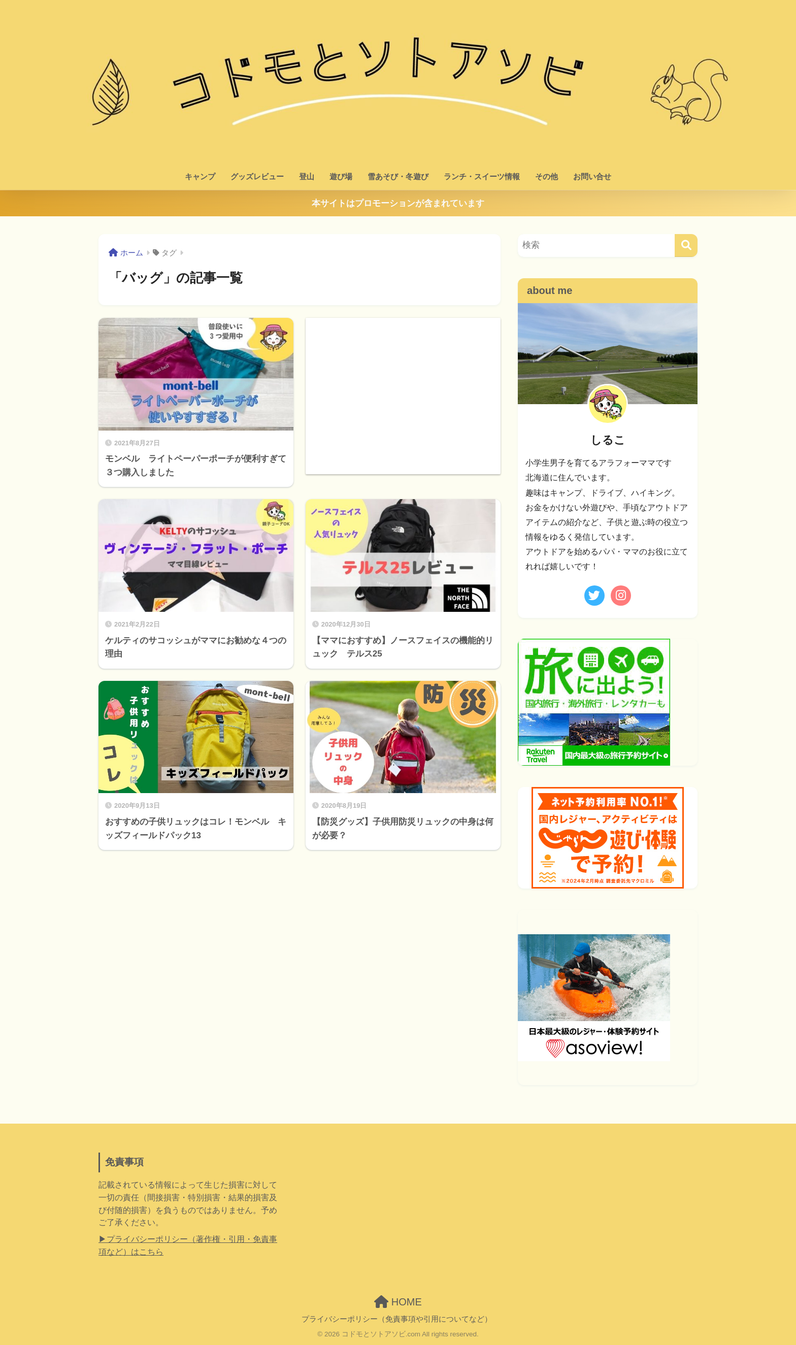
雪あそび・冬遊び (398, 176)
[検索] (686, 245)
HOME (398, 1301)
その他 (546, 176)
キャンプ (200, 176)
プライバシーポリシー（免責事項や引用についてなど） (397, 1319)
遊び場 (340, 176)
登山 (306, 176)
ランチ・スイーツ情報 (482, 176)
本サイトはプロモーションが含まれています (398, 203)
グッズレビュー (257, 176)
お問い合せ (592, 176)
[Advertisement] (403, 389)
